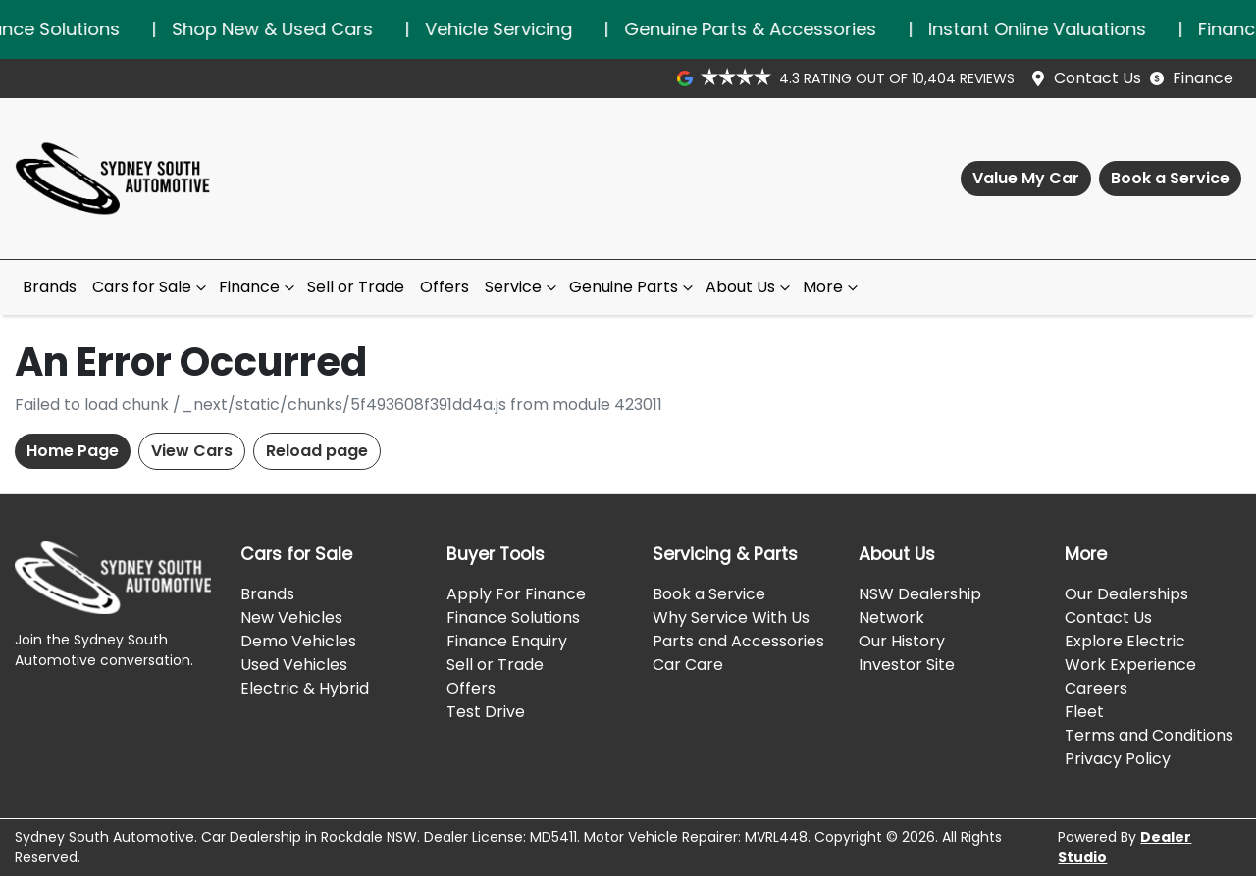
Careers (1096, 688)
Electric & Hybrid (304, 688)
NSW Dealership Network (920, 606)
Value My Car (1025, 178)
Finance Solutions (513, 617)
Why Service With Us (731, 617)
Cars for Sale (151, 287)
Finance (1203, 78)
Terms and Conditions (1149, 735)
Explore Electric (1125, 641)
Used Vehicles (293, 664)
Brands (50, 287)
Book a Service (1170, 178)
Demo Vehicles (298, 641)
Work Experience (1130, 664)
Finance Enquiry (506, 641)
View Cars (192, 450)
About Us (750, 287)
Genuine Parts (633, 287)
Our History (902, 641)
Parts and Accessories (738, 641)
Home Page (72, 450)
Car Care (688, 664)
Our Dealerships (1126, 594)
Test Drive (485, 711)
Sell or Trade (355, 287)
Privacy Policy (1118, 758)
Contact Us (1097, 78)
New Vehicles (291, 617)
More (833, 287)
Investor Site (907, 664)
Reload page (317, 450)
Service (523, 287)
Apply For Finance (516, 594)
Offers (444, 287)
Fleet (1084, 711)
